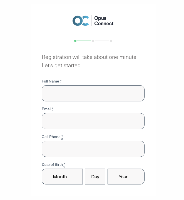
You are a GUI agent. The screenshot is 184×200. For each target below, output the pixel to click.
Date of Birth (53, 164)
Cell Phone (52, 136)
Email (48, 109)
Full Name (52, 81)
